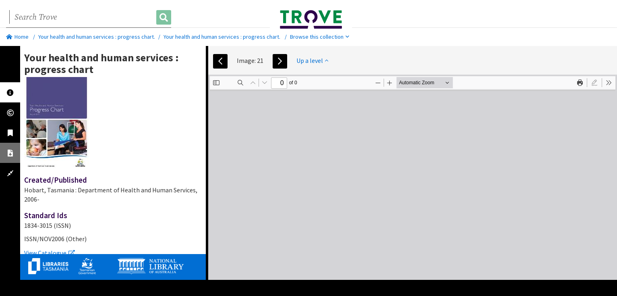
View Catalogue (49, 253)
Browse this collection (319, 36)
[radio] (594, 82)
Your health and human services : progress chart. (96, 36)
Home (17, 36)
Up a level (312, 60)
